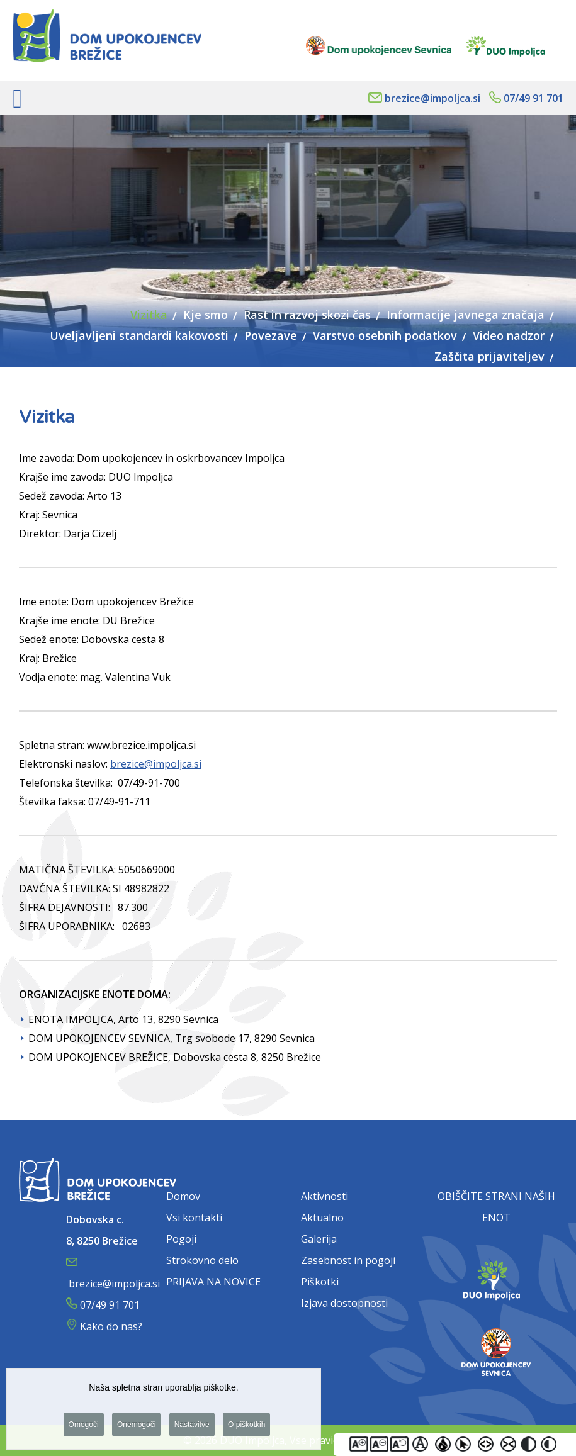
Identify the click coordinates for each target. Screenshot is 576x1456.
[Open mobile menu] (17, 98)
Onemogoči (136, 1427)
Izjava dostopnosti (344, 1303)
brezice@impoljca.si (432, 98)
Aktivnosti (324, 1196)
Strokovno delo (202, 1260)
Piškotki (320, 1282)
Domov (183, 1196)
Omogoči (84, 1427)
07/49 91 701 (533, 98)
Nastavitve (192, 1427)
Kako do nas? (111, 1326)
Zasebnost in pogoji (348, 1260)
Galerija (319, 1239)
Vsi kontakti (194, 1217)
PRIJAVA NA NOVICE (213, 1282)
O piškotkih (246, 1427)
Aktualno (322, 1217)
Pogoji (181, 1239)
